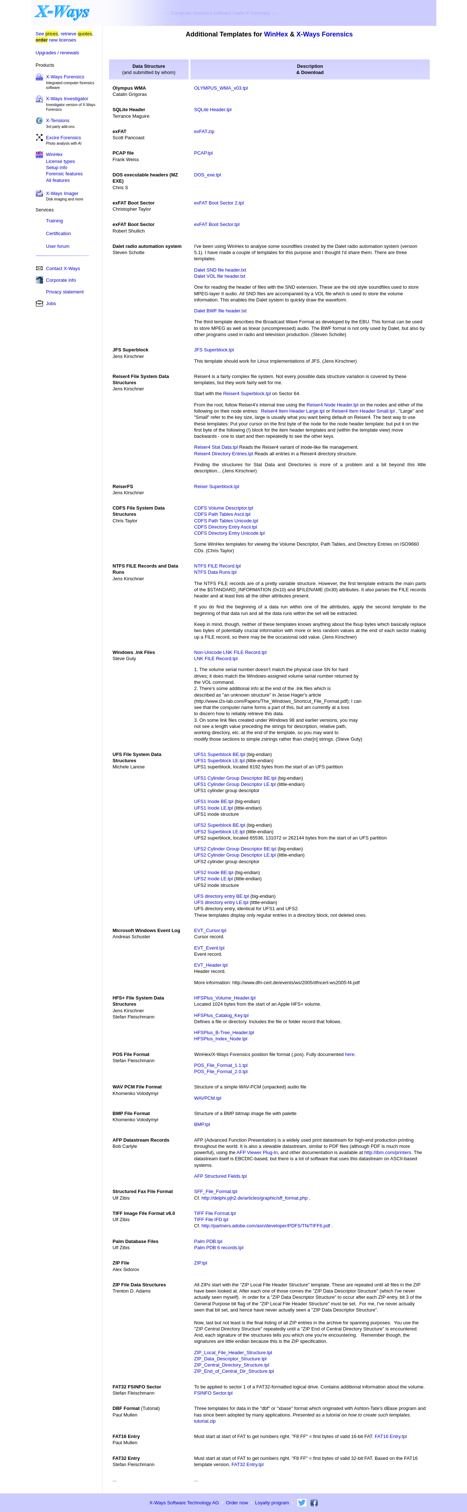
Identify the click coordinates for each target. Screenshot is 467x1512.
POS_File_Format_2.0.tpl (221, 1071)
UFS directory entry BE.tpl (221, 896)
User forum (57, 246)
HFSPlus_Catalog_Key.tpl (221, 1015)
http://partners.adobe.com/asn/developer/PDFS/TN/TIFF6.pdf (265, 1225)
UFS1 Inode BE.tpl (214, 801)
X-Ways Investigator (67, 98)
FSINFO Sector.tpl (213, 1393)
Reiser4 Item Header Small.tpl (363, 411)
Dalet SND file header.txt (220, 270)
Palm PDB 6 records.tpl (218, 1247)
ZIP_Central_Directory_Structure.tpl (231, 1365)
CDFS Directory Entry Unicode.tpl (229, 533)
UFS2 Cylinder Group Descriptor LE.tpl (235, 855)
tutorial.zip (205, 1421)
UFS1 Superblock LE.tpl (219, 760)
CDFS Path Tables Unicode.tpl (226, 520)
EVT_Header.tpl (211, 965)
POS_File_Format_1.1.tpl (221, 1065)
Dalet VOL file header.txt (219, 276)
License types (60, 161)
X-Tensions (57, 120)
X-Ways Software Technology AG (184, 1502)
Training (54, 220)
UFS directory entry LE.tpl (221, 902)
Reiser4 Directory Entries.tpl (223, 453)
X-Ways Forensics (65, 76)
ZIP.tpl (200, 1263)
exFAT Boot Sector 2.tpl (219, 203)
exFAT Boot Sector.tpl (217, 224)
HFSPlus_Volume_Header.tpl (224, 998)
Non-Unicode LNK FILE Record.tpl (230, 652)
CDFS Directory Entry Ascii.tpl (225, 527)
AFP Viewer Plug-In (257, 1152)
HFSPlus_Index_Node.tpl (220, 1038)
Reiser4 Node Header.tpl (332, 405)
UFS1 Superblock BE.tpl (219, 754)
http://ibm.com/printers (387, 1152)
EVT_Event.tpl (209, 948)
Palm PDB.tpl (208, 1241)
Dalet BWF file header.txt (220, 310)
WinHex (276, 34)
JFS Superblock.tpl (214, 349)
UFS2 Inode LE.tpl (213, 878)
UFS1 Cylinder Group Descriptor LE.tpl (235, 784)
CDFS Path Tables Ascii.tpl (222, 514)
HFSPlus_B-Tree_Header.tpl (224, 1032)
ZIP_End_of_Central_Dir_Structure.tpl (234, 1371)
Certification (58, 233)
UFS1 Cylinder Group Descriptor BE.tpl (235, 778)
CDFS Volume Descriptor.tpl (223, 508)
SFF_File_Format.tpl (215, 1191)
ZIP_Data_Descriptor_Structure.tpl (230, 1358)
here (350, 1054)
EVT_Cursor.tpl (210, 930)
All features (58, 180)
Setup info (56, 167)
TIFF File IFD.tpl (211, 1219)
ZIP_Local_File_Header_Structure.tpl (233, 1352)
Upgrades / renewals (57, 52)
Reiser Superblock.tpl (216, 486)
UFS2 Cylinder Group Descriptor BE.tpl (235, 849)
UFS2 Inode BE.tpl (214, 872)
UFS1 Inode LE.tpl (213, 808)
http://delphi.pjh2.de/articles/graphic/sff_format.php (254, 1198)
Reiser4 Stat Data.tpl (216, 447)
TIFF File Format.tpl (215, 1213)
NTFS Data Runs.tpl (215, 572)
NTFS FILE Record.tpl (217, 566)
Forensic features (64, 173)
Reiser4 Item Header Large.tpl (293, 411)
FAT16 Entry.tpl (391, 1436)
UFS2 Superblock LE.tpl (219, 831)
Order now (237, 1502)
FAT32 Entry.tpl (248, 1464)
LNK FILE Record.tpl (216, 658)
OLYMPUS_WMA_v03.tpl (221, 88)
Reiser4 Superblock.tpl (247, 393)
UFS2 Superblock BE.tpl (219, 825)
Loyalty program (272, 1502)
